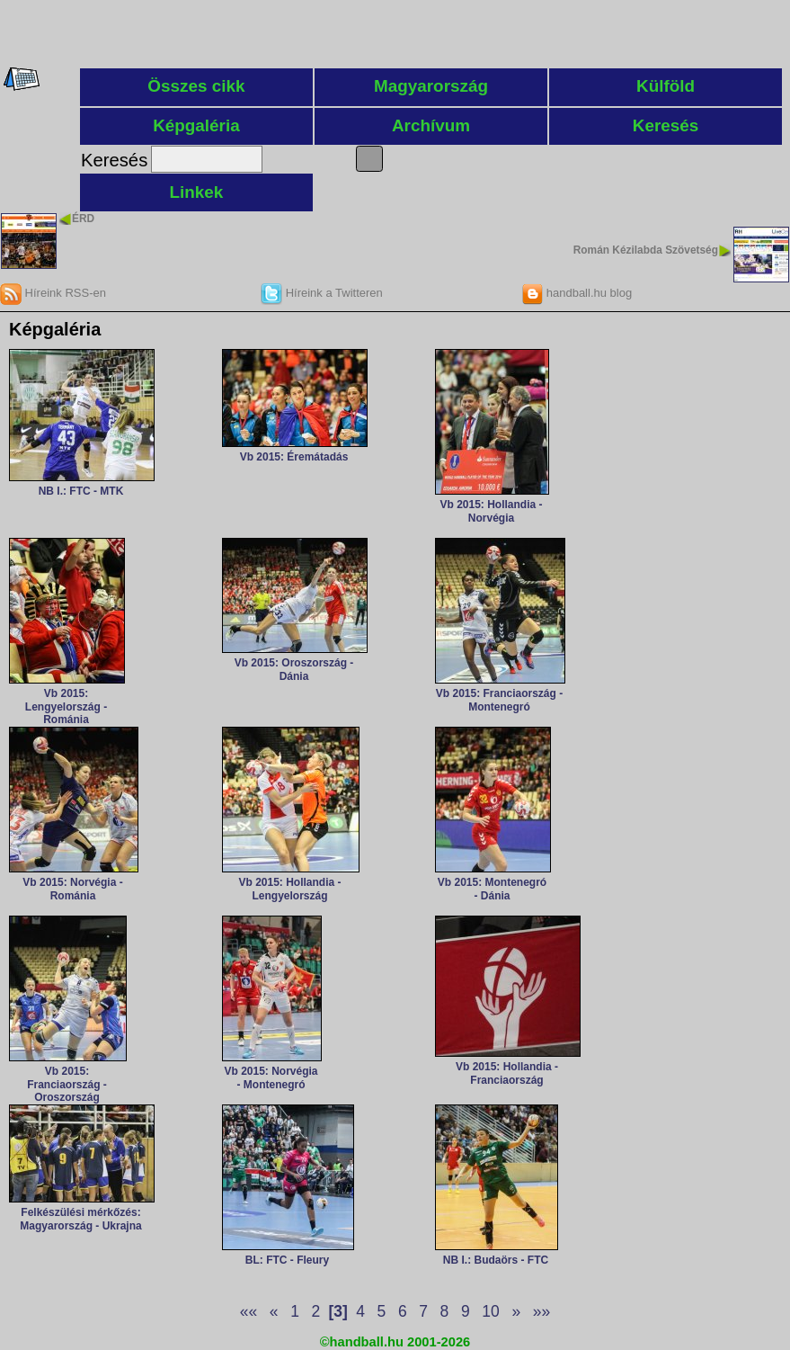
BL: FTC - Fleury (287, 1260)
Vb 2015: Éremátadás (294, 457)
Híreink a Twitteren (322, 293)
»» (541, 1311)
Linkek (197, 192)
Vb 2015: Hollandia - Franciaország (507, 1073)
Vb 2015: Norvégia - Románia (72, 888)
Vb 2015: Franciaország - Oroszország (67, 1084)
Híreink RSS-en (53, 293)
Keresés (666, 125)
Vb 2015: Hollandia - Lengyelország (289, 888)
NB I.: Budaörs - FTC (495, 1260)
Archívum (431, 125)
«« (248, 1311)
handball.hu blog (576, 293)
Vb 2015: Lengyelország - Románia (66, 706)
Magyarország (431, 85)
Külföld (665, 85)
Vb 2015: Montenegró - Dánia (492, 888)
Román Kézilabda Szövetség (645, 250)
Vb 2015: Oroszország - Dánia (294, 669)
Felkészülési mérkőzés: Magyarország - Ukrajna (80, 1218)
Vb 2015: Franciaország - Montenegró (499, 699)
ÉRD (83, 218)
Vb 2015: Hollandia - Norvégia (490, 510)
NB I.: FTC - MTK (81, 491)
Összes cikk (195, 85)
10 (490, 1311)
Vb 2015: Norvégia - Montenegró (270, 1077)
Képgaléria (196, 125)
